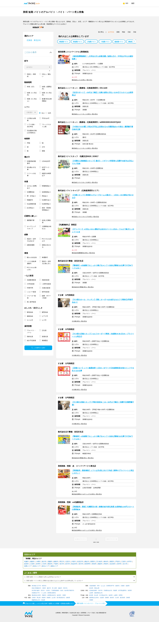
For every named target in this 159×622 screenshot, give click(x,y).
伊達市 (106, 564)
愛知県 (34, 595)
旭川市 (44, 561)
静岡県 (49, 595)
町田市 (44, 585)
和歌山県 (96, 588)
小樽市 (38, 561)
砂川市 (67, 564)
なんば (103, 585)
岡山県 (39, 597)
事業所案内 (65, 612)
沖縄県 (91, 600)
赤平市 (129, 561)
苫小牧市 (99, 561)
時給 (123, 32)
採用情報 (83, 612)
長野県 (120, 595)
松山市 (38, 600)
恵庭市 (100, 564)
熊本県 (112, 597)
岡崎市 (44, 595)
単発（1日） (31, 95)
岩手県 (120, 590)
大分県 (117, 597)
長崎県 (107, 597)
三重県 (64, 595)
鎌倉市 (60, 588)
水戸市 (38, 592)
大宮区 (48, 590)
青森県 (115, 590)
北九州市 (95, 597)
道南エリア (54, 566)
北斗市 (125, 564)
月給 (134, 32)
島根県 (48, 597)
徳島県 (68, 597)
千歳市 (56, 564)
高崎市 (53, 592)
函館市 (32, 561)
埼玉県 (34, 590)
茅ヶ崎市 (54, 588)
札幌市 (26, 561)
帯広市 (62, 561)
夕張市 (73, 561)
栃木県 (66, 590)
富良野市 (87, 564)
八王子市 (38, 585)
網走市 (87, 561)
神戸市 (112, 585)
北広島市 (112, 564)
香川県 (58, 597)
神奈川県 (34, 588)
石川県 (101, 595)
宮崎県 (128, 597)
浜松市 (53, 595)
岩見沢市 (80, 561)
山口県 (53, 597)
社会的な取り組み (75, 612)
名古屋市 (38, 595)
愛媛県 (34, 600)
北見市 (67, 561)
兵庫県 (108, 585)
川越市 (38, 590)
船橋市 (57, 590)
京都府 (122, 585)
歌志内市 (74, 564)
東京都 (34, 585)
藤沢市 (49, 588)
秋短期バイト (77, 42)
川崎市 (44, 588)
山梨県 (115, 595)
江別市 (123, 561)
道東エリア (28, 566)
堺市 (98, 585)
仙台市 (110, 590)
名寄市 (38, 564)
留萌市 (92, 561)
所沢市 (43, 590)
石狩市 (119, 564)
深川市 (81, 564)
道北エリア (45, 566)
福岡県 (91, 597)
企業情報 (58, 612)
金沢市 (105, 595)
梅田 (94, 585)
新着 (118, 32)
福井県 (110, 595)
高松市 (63, 597)
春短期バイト (63, 42)
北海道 (91, 590)
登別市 (94, 564)
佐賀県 (102, 597)
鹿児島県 (122, 597)
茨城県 (34, 592)
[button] (134, 41)
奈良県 (91, 588)
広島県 (34, 597)
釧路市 (56, 561)
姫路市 (117, 585)
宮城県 (106, 590)
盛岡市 (124, 590)
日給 (129, 32)
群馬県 (49, 592)
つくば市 (43, 592)
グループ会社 (91, 612)
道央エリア (36, 566)
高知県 (43, 600)
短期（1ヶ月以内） (32, 102)
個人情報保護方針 (101, 612)
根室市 (50, 564)
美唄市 (112, 561)
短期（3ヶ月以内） (47, 102)
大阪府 (91, 585)
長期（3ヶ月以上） (32, 108)
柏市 (61, 590)
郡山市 (100, 592)
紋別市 (26, 564)
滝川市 (62, 564)
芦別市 (117, 561)
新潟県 (91, 595)
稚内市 (106, 561)
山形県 (91, 592)
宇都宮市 (71, 590)
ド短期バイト (105, 42)
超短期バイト (119, 42)
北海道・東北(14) (34, 40)
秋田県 (130, 590)
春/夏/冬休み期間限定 (47, 108)
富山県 (96, 595)
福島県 (96, 592)
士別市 (32, 564)
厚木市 (65, 588)
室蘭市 (50, 561)
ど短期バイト (91, 42)
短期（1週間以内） (47, 96)
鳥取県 (43, 597)
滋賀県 (127, 585)
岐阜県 (59, 595)
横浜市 (39, 588)
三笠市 (44, 564)
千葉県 (53, 590)
